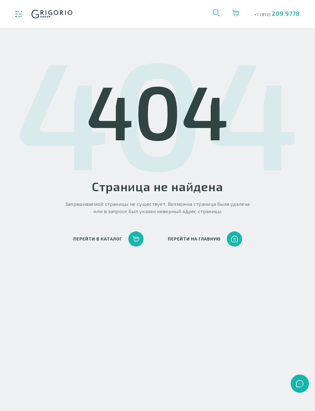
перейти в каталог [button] (108, 239)
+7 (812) (263, 14)
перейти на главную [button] (205, 239)
